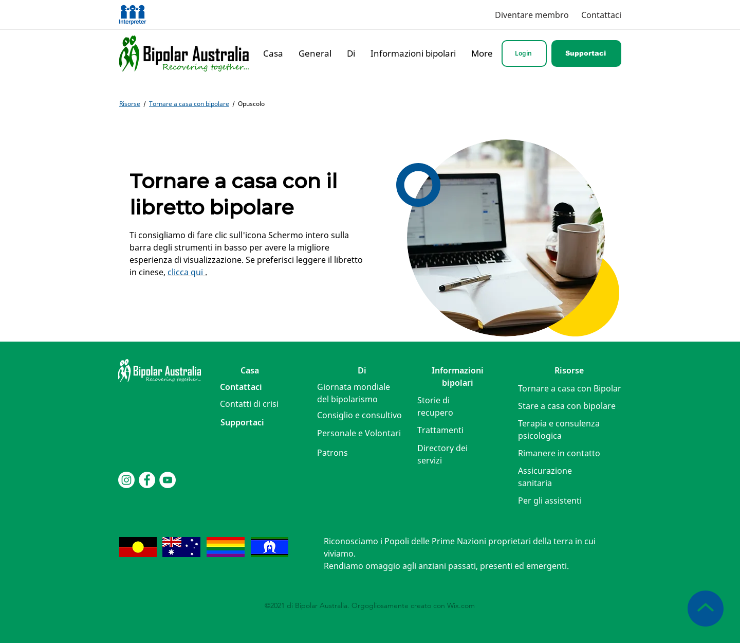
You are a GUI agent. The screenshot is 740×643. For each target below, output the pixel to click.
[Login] (524, 53)
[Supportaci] (586, 53)
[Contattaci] (600, 14)
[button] (249, 403)
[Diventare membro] (529, 14)
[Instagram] (126, 480)
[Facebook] (147, 480)
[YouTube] (167, 480)
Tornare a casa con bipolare (189, 103)
